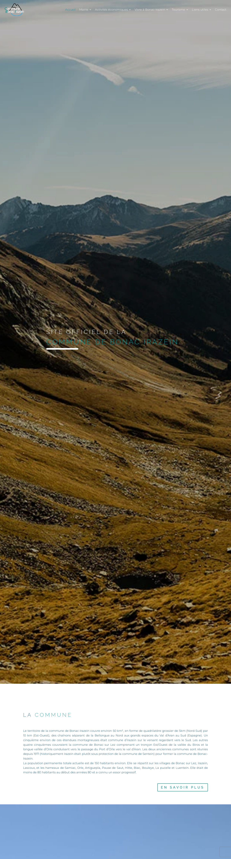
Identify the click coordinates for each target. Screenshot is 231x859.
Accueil (70, 9)
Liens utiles (200, 9)
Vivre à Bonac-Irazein (150, 9)
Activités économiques (111, 9)
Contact (220, 9)
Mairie (83, 9)
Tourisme (178, 9)
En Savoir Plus (182, 787)
